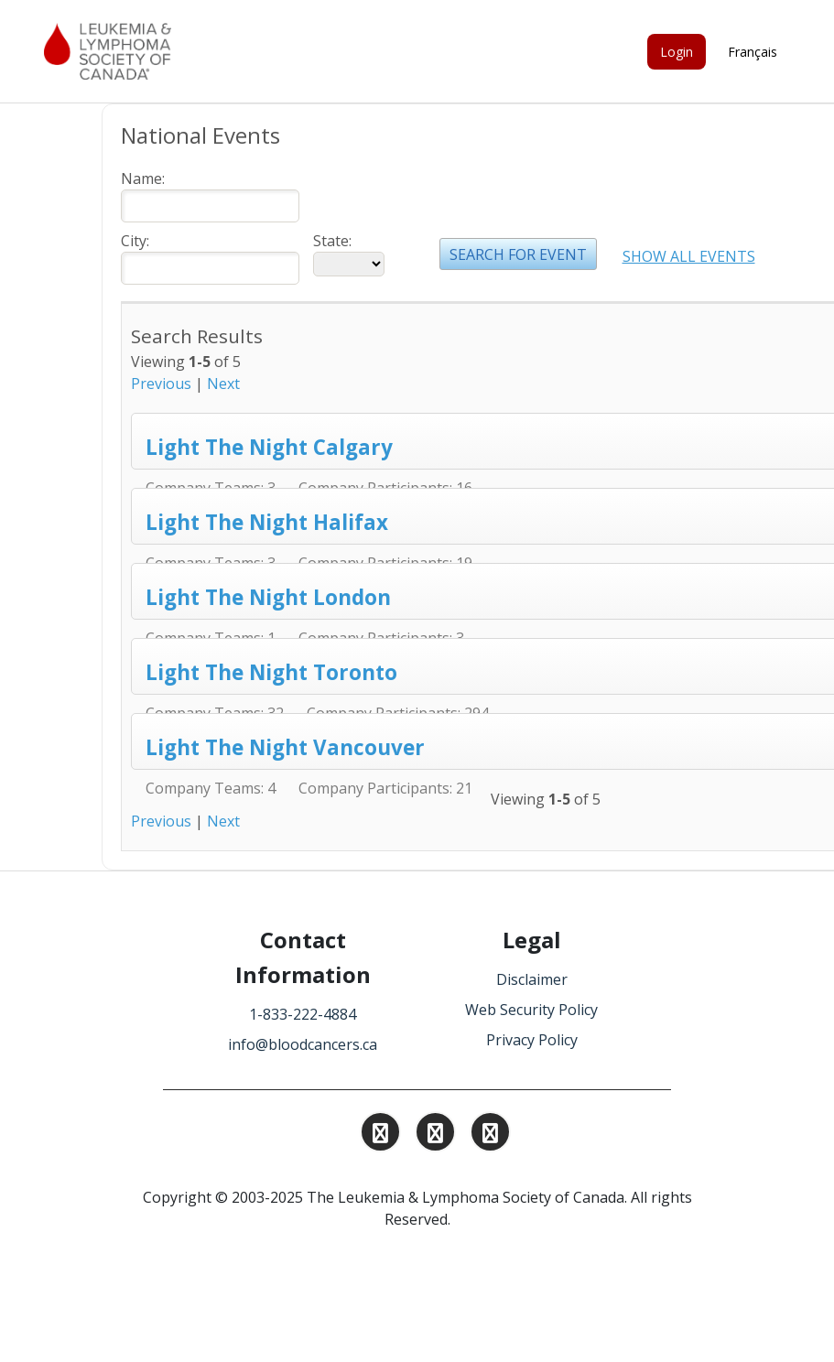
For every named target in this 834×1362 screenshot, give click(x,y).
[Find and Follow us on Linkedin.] (435, 1135)
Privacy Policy (532, 1040)
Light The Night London (268, 597)
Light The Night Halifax (267, 522)
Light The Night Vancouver (285, 747)
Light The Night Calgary (269, 447)
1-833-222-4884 (302, 1014)
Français (752, 51)
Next (223, 383)
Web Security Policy (531, 1010)
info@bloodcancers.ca (302, 1044)
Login (676, 51)
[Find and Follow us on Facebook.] (490, 1135)
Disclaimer (532, 979)
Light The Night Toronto (271, 672)
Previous (161, 383)
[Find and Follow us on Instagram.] (380, 1135)
